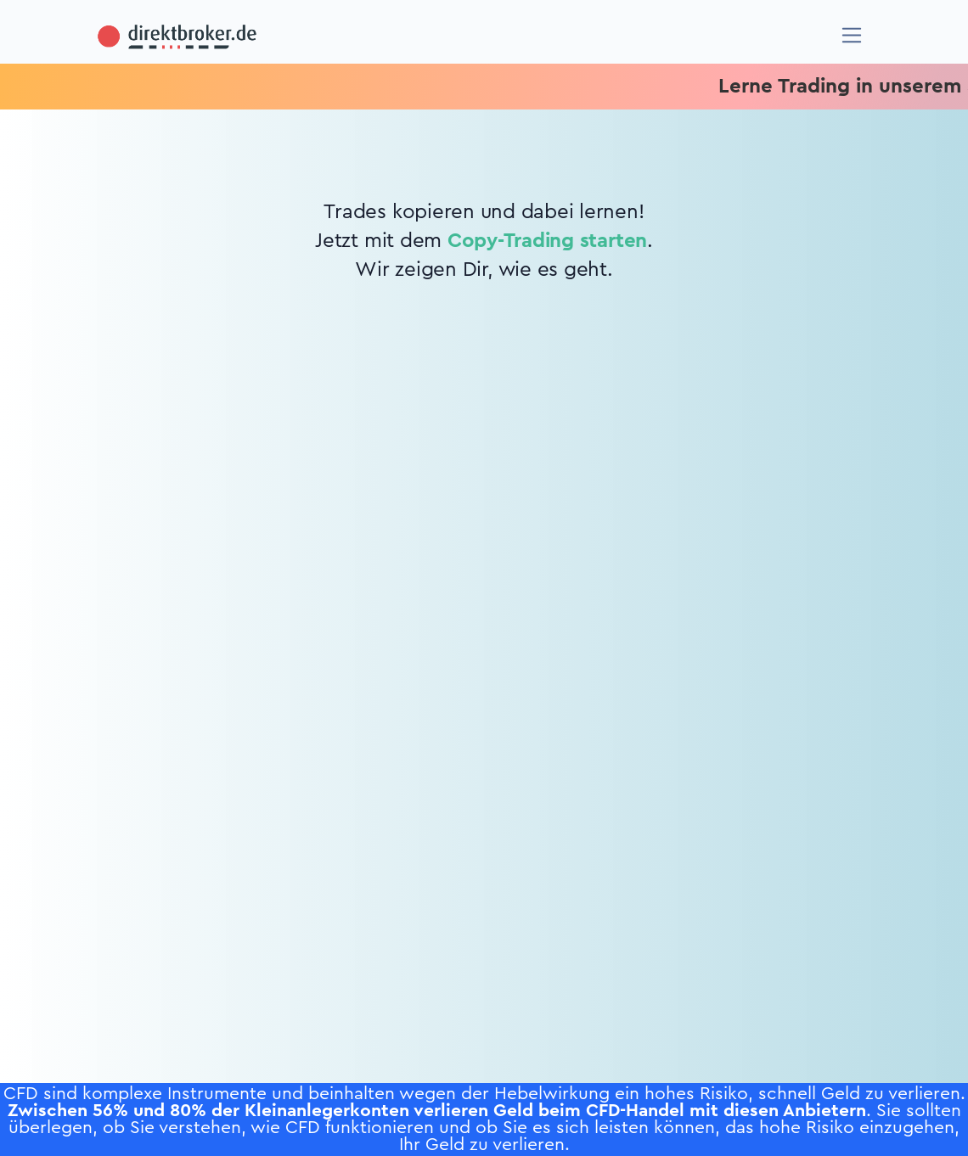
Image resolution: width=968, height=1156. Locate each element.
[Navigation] (852, 35)
